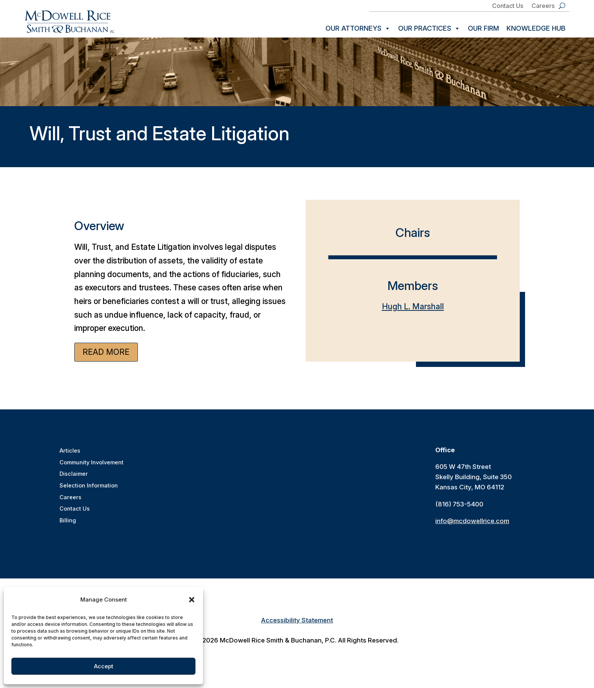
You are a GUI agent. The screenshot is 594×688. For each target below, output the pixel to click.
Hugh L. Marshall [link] (413, 312)
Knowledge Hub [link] (536, 28)
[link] (69, 21)
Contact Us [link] (507, 6)
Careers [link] (543, 6)
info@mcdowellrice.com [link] (472, 526)
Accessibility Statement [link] (297, 625)
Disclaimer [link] (73, 479)
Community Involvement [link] (91, 467)
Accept (103, 666)
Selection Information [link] (88, 490)
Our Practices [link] (429, 28)
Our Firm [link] (483, 28)
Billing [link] (67, 524)
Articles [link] (69, 456)
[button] (191, 599)
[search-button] (562, 5)
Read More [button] (106, 357)
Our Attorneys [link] (358, 28)
